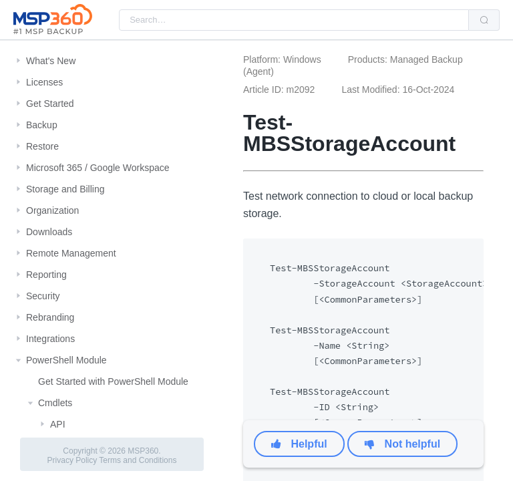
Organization (52, 210)
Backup (41, 125)
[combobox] (294, 20)
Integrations (50, 338)
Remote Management (71, 253)
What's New (50, 60)
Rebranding (50, 317)
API (57, 424)
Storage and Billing (65, 189)
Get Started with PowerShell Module (113, 381)
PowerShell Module (66, 360)
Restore (42, 146)
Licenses (44, 82)
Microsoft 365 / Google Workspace (98, 167)
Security (43, 296)
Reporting (46, 274)
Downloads (49, 231)
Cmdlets (55, 402)
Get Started (50, 103)
